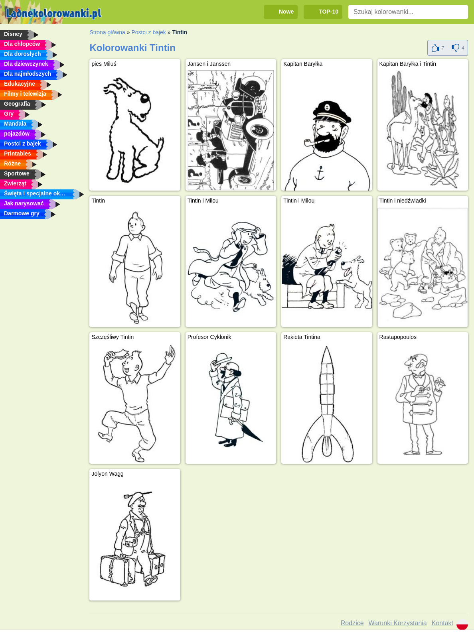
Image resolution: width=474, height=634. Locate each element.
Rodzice (352, 623)
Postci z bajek (148, 32)
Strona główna (107, 32)
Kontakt (442, 623)
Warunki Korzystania (398, 623)
